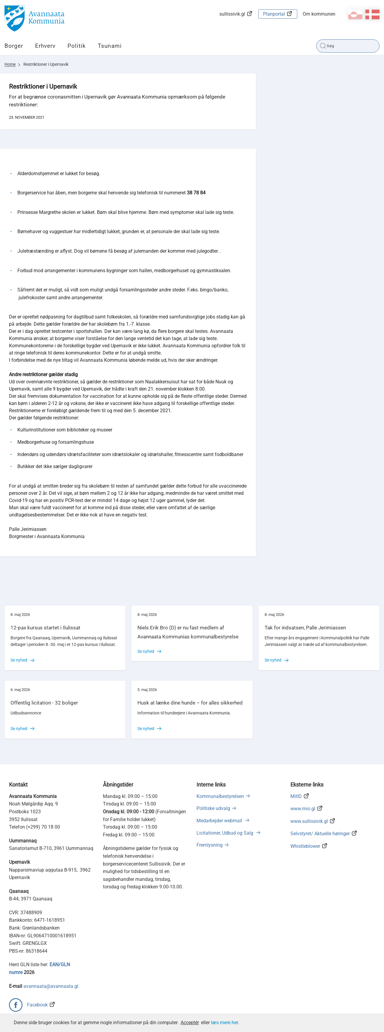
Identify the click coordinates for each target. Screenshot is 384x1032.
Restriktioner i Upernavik (45, 64)
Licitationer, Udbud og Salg (225, 833)
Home (10, 64)
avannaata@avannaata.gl (50, 986)
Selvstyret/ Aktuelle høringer (320, 833)
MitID (296, 796)
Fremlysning (209, 845)
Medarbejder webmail (219, 820)
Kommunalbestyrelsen (220, 796)
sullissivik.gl (232, 14)
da (372, 14)
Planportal (274, 14)
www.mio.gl (302, 808)
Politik (77, 45)
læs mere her (224, 1022)
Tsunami (110, 45)
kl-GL (355, 14)
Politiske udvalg (213, 808)
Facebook (37, 1005)
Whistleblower (305, 846)
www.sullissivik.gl (309, 821)
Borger (13, 45)
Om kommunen (319, 14)
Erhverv (45, 45)
